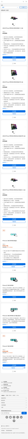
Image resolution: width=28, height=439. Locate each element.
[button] (1, 1)
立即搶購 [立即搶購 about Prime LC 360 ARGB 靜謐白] (14, 264)
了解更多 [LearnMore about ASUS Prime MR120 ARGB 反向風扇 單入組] (14, 167)
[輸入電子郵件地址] (11, 413)
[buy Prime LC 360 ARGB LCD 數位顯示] (12, 316)
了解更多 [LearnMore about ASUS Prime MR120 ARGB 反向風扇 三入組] (14, 221)
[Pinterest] (14, 421)
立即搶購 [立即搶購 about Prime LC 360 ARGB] (14, 365)
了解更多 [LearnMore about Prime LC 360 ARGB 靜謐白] (13, 266)
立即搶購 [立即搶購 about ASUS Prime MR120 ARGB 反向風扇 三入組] (14, 219)
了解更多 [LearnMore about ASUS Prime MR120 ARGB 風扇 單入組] (14, 113)
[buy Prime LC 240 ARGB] (8, 285)
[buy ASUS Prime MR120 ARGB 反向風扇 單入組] (14, 136)
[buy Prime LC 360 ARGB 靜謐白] (10, 241)
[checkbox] (14, 63)
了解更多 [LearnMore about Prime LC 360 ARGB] (13, 368)
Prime (18, 395)
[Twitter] (17, 417)
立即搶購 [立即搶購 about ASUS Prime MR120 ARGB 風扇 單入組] (14, 111)
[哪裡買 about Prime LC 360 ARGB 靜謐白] (24, 267)
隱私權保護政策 (9, 430)
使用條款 (3, 430)
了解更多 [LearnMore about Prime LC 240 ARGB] (14, 297)
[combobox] (10, 7)
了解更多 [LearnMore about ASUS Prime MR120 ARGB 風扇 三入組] (14, 60)
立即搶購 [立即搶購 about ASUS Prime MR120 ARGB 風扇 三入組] (14, 57)
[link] (14, 1)
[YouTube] (10, 417)
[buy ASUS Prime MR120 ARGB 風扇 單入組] (13, 82)
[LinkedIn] (21, 417)
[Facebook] (14, 417)
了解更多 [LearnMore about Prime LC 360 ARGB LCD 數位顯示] (14, 327)
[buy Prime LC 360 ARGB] (8, 346)
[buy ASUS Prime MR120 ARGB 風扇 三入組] (13, 28)
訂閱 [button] (24, 413)
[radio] (13, 24)
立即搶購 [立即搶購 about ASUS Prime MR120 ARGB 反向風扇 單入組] (14, 165)
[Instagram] (7, 417)
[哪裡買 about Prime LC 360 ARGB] (24, 368)
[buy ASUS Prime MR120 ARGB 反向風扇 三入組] (14, 190)
